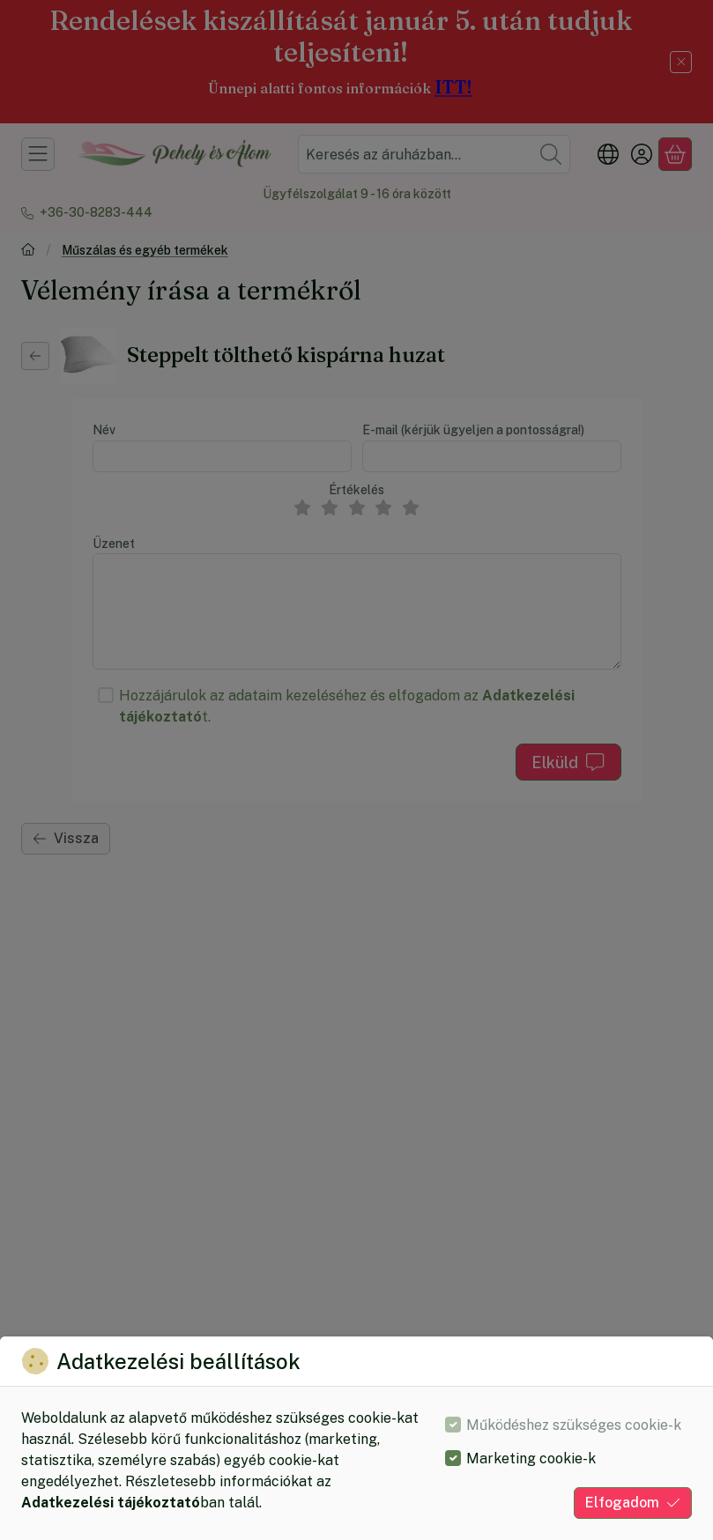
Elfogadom (632, 1502)
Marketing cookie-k (531, 1458)
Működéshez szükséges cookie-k (573, 1425)
